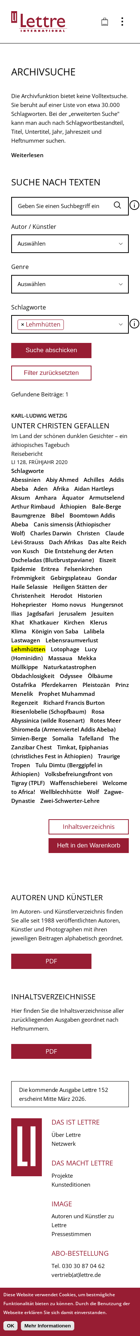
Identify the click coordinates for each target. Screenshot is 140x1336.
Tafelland (91, 738)
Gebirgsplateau (70, 577)
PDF (51, 961)
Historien (90, 595)
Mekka (87, 658)
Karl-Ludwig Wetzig (39, 415)
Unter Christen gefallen (60, 426)
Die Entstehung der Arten (78, 551)
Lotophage (65, 649)
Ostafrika (23, 684)
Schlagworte (28, 307)
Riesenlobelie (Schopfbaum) (48, 711)
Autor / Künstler (33, 227)
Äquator (73, 497)
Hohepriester (29, 604)
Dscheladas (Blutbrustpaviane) (52, 560)
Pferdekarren (59, 684)
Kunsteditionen (71, 1184)
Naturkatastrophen (69, 667)
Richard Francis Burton (74, 702)
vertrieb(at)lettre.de (76, 1274)
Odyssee (71, 676)
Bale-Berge (106, 506)
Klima (19, 631)
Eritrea (50, 569)
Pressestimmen (71, 1234)
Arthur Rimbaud (33, 506)
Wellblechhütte (61, 791)
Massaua (60, 658)
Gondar (107, 577)
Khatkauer (44, 622)
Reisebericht (27, 453)
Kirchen (74, 622)
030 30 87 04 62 (83, 1265)
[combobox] (70, 243)
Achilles (94, 479)
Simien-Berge (29, 738)
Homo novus (69, 604)
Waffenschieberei (73, 783)
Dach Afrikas (66, 542)
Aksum (20, 497)
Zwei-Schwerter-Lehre (70, 800)
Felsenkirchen (83, 569)
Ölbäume (100, 676)
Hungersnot (107, 604)
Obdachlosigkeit (33, 676)
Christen (88, 533)
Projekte (62, 1175)
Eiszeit (107, 560)
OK (10, 1326)
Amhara (46, 497)
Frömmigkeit (28, 577)
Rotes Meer (105, 720)
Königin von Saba (55, 631)
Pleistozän (96, 684)
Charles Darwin (51, 533)
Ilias (16, 613)
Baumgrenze (28, 515)
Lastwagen (25, 640)
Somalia (63, 738)
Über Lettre (66, 1134)
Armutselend (106, 497)
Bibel (57, 515)
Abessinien (26, 479)
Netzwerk (64, 1143)
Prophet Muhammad (66, 693)
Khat (17, 622)
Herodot (61, 595)
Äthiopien (73, 506)
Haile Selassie (29, 586)
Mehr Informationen (47, 1326)
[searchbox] (70, 243)
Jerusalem (72, 613)
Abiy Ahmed (62, 479)
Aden (41, 488)
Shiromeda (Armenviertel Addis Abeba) (63, 729)
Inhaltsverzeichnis (89, 826)
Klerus (98, 622)
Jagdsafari (40, 613)
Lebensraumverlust (72, 640)
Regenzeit (24, 702)
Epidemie (23, 569)
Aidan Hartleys (94, 488)
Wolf (93, 791)
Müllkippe (24, 667)
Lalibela (94, 631)
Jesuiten (102, 613)
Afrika (61, 488)
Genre (20, 267)
